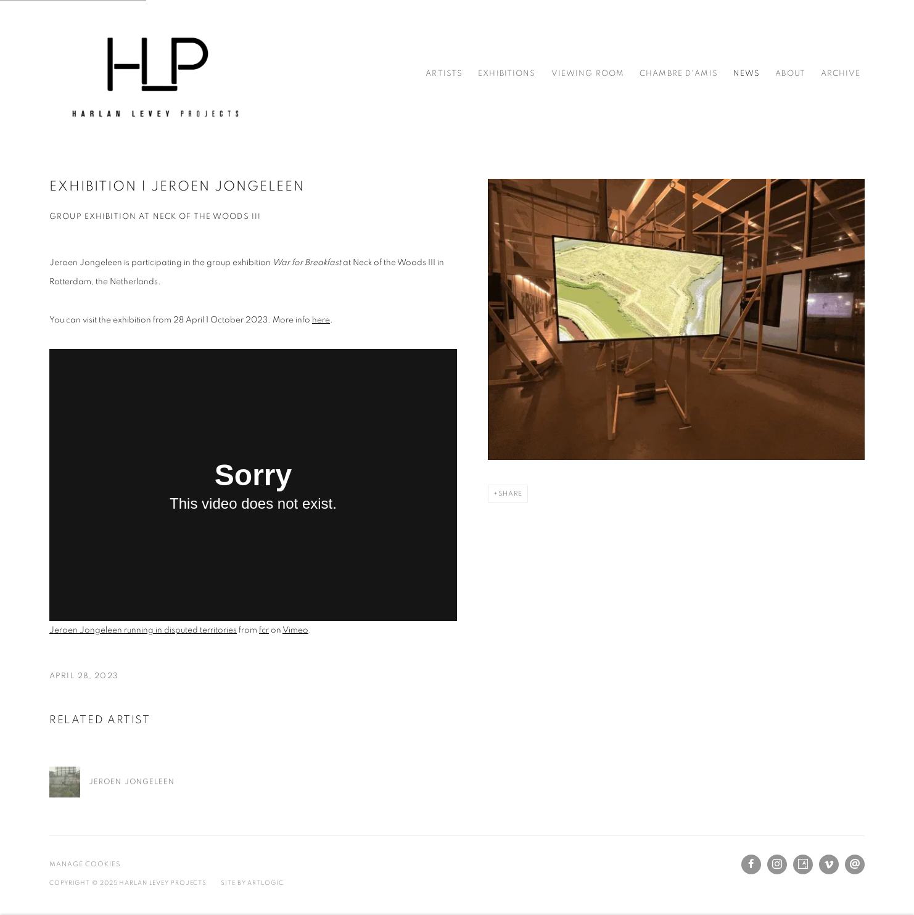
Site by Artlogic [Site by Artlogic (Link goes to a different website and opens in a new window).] (252, 883)
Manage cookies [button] (84, 864)
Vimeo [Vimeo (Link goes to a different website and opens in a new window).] (295, 630)
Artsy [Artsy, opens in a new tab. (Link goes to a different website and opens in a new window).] (803, 864)
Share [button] (510, 493)
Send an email (855, 864)
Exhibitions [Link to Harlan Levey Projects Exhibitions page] (506, 74)
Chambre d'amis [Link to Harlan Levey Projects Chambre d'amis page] (679, 74)
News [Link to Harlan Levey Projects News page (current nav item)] (746, 74)
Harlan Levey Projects (154, 74)
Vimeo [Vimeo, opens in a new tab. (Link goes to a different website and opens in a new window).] (829, 864)
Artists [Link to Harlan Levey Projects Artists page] (444, 74)
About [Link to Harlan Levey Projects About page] (790, 74)
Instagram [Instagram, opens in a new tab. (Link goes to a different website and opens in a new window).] (777, 864)
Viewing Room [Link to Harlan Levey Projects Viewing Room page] (588, 74)
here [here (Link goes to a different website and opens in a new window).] (321, 320)
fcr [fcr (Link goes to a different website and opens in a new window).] (264, 630)
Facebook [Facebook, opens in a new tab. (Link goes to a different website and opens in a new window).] (751, 864)
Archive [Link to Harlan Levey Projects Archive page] (840, 74)
